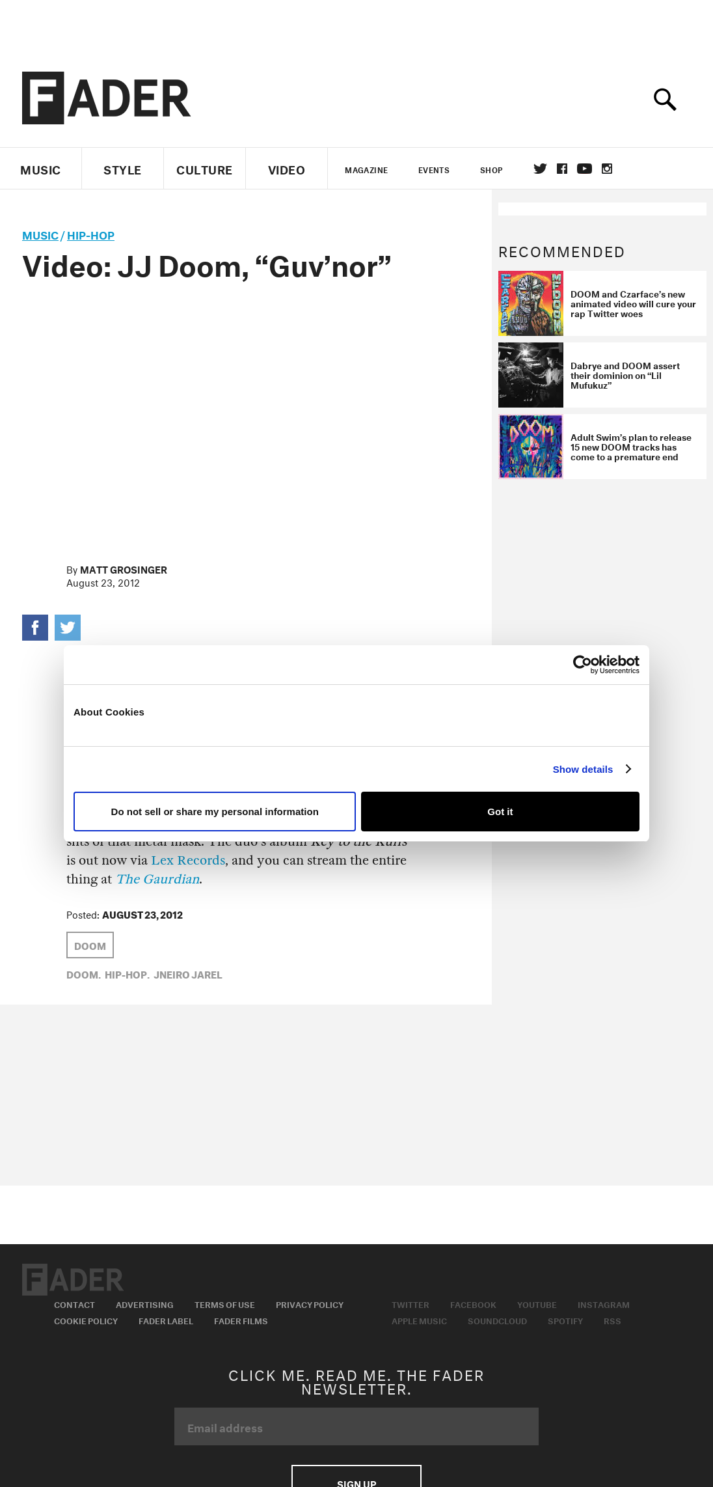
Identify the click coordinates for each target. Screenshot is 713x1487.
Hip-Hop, (127, 973)
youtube (584, 168)
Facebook (473, 1303)
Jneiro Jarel (188, 973)
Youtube (537, 1303)
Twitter (540, 168)
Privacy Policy (309, 1303)
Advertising (145, 1303)
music (40, 233)
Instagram (604, 1303)
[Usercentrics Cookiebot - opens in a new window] (582, 664)
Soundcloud (497, 1319)
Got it (500, 811)
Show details (583, 769)
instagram (607, 168)
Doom (90, 944)
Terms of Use (225, 1303)
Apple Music (419, 1319)
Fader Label (166, 1319)
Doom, (83, 973)
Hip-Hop (90, 233)
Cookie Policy (86, 1319)
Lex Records (188, 860)
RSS (612, 1319)
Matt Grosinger (123, 568)
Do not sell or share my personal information (215, 811)
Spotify (565, 1319)
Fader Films (241, 1319)
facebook (562, 168)
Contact (74, 1303)
